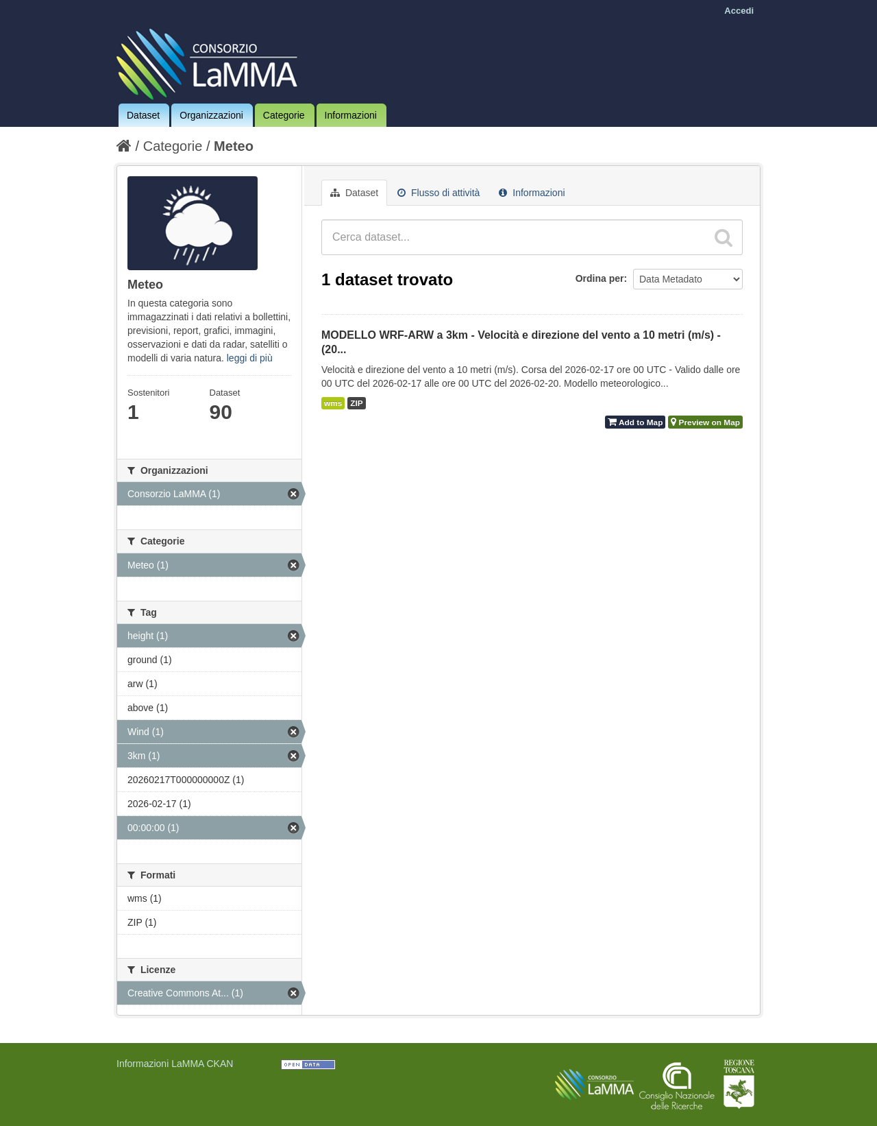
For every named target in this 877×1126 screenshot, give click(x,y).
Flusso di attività (438, 192)
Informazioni (351, 115)
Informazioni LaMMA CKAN (174, 1063)
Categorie (284, 115)
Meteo (234, 146)
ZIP (356, 403)
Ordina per (600, 278)
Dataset (143, 115)
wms (333, 403)
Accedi (739, 10)
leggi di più (250, 357)
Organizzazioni (211, 115)
